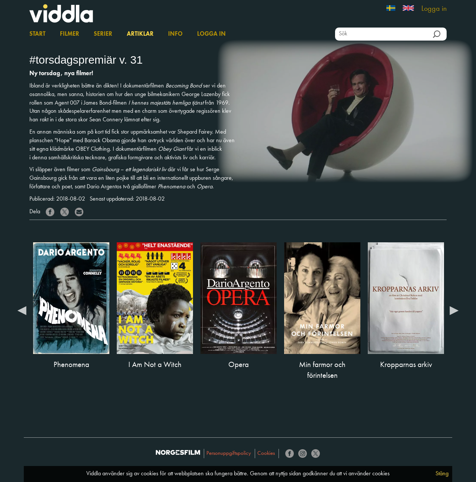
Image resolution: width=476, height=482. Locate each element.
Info (175, 34)
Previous (22, 310)
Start (37, 34)
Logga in (434, 9)
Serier (103, 34)
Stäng (441, 474)
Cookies (266, 453)
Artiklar (140, 34)
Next (454, 310)
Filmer (69, 34)
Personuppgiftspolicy (228, 453)
